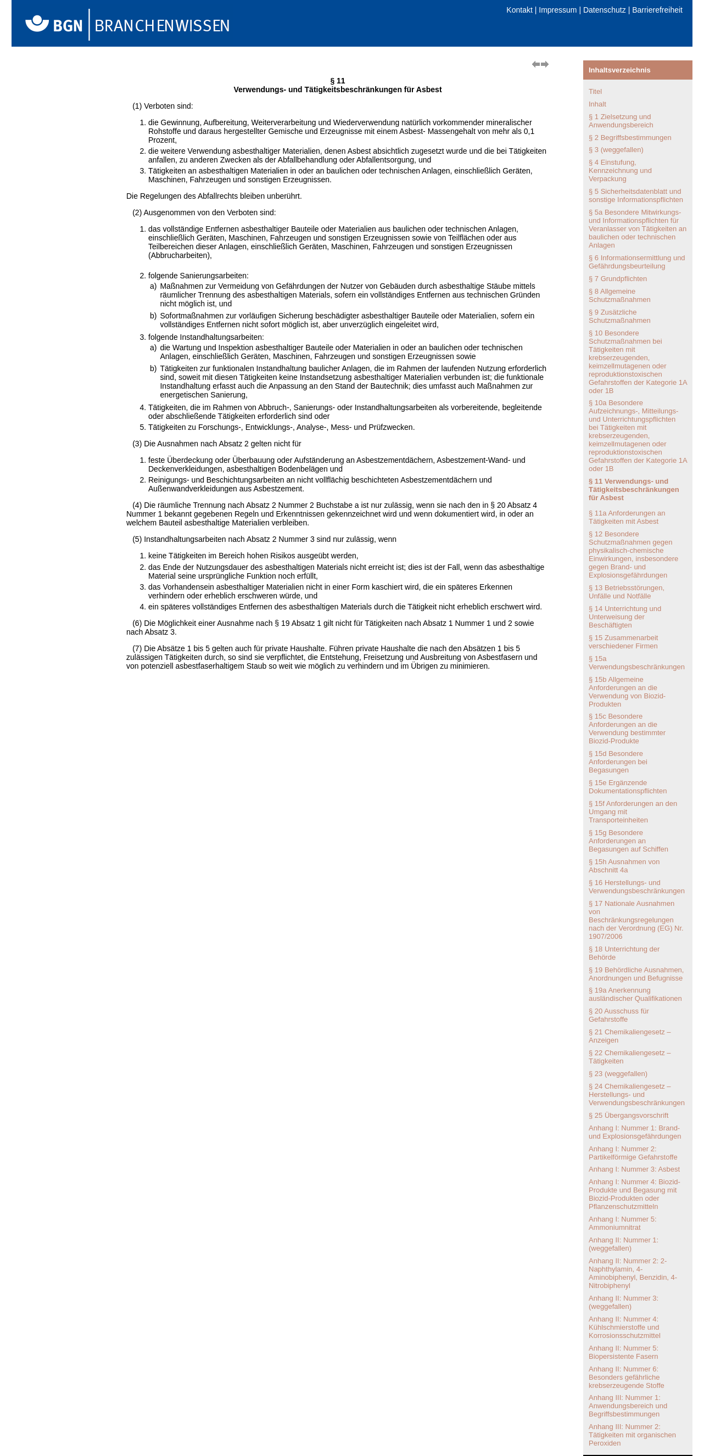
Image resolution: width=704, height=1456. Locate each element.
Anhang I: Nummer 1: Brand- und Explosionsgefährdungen (635, 1132)
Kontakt (519, 9)
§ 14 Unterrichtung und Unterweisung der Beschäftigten (625, 616)
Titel (595, 91)
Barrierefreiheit (657, 9)
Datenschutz (604, 9)
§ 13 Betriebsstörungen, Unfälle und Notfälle (626, 592)
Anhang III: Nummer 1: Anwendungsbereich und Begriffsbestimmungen (628, 1405)
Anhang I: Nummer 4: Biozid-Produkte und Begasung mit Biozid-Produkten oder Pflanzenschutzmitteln (634, 1194)
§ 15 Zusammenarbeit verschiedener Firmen (623, 642)
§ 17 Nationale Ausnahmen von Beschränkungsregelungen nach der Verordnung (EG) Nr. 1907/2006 (636, 919)
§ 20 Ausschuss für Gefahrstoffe (619, 1015)
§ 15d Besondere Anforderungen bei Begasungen (618, 761)
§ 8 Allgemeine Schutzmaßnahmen (620, 295)
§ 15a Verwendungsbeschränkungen (637, 662)
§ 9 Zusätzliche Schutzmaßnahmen (620, 316)
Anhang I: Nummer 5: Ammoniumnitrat (623, 1223)
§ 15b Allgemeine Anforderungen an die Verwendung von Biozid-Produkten (627, 691)
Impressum (558, 9)
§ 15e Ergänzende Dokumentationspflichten (628, 787)
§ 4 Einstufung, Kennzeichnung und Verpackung (620, 170)
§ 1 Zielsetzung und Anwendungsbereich (621, 121)
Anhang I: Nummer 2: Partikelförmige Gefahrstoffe (633, 1153)
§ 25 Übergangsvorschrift (628, 1115)
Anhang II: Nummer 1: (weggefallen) (623, 1244)
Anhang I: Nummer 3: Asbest (634, 1169)
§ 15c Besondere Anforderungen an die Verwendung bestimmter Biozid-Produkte (627, 728)
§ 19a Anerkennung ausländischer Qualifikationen (635, 994)
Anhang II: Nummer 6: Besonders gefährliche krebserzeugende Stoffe (626, 1377)
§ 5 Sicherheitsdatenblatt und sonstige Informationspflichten (636, 195)
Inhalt (597, 104)
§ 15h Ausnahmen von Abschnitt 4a (624, 866)
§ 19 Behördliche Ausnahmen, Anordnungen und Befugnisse (636, 974)
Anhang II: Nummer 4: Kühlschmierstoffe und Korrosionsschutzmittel (625, 1327)
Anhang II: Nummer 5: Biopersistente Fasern (623, 1352)
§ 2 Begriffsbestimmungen (630, 137)
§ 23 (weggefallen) (618, 1073)
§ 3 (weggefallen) (616, 149)
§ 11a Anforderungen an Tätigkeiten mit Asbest (627, 517)
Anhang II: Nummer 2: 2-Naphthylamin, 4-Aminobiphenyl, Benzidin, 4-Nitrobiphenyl (633, 1273)
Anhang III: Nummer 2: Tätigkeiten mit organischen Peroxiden (632, 1435)
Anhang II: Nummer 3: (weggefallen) (623, 1302)
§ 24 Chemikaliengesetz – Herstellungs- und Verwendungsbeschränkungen (637, 1094)
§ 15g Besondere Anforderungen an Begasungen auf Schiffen (628, 840)
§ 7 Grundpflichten (618, 279)
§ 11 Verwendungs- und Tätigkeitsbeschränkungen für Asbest (634, 489)
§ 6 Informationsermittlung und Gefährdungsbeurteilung (637, 262)
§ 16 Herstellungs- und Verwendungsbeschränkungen (637, 886)
